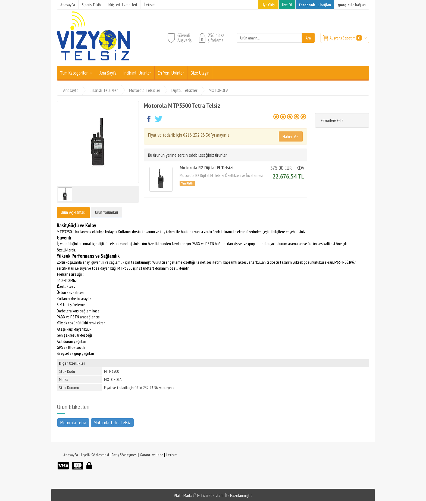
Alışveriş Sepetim (346, 38)
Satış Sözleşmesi (124, 454)
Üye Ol (287, 4)
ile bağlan (315, 4)
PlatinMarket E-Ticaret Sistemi (199, 495)
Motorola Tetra (73, 422)
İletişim (171, 454)
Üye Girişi (268, 4)
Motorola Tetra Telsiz (112, 422)
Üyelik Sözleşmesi (95, 454)
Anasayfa (70, 454)
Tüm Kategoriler (74, 73)
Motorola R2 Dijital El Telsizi (206, 167)
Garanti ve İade (151, 454)
